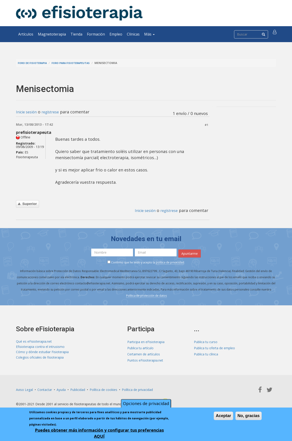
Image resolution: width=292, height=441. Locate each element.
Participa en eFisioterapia (145, 340)
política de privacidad (170, 261)
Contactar (44, 388)
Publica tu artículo (140, 346)
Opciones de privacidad (146, 403)
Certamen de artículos (143, 353)
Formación (96, 34)
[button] (275, 34)
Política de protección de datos (146, 294)
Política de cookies (103, 388)
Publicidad (77, 388)
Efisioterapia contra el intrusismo (40, 346)
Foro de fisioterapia (34, 63)
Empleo (116, 34)
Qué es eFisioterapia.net (34, 340)
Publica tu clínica (206, 353)
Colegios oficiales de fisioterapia (40, 359)
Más (149, 34)
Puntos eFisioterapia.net (145, 359)
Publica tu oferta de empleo (214, 346)
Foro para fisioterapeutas (78, 63)
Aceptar (223, 415)
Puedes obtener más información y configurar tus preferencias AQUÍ (99, 433)
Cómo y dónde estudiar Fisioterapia (42, 353)
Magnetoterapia (52, 34)
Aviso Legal (24, 388)
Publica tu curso (205, 340)
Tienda (76, 34)
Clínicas (133, 34)
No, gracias (248, 415)
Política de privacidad (137, 388)
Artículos (25, 34)
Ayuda (61, 388)
